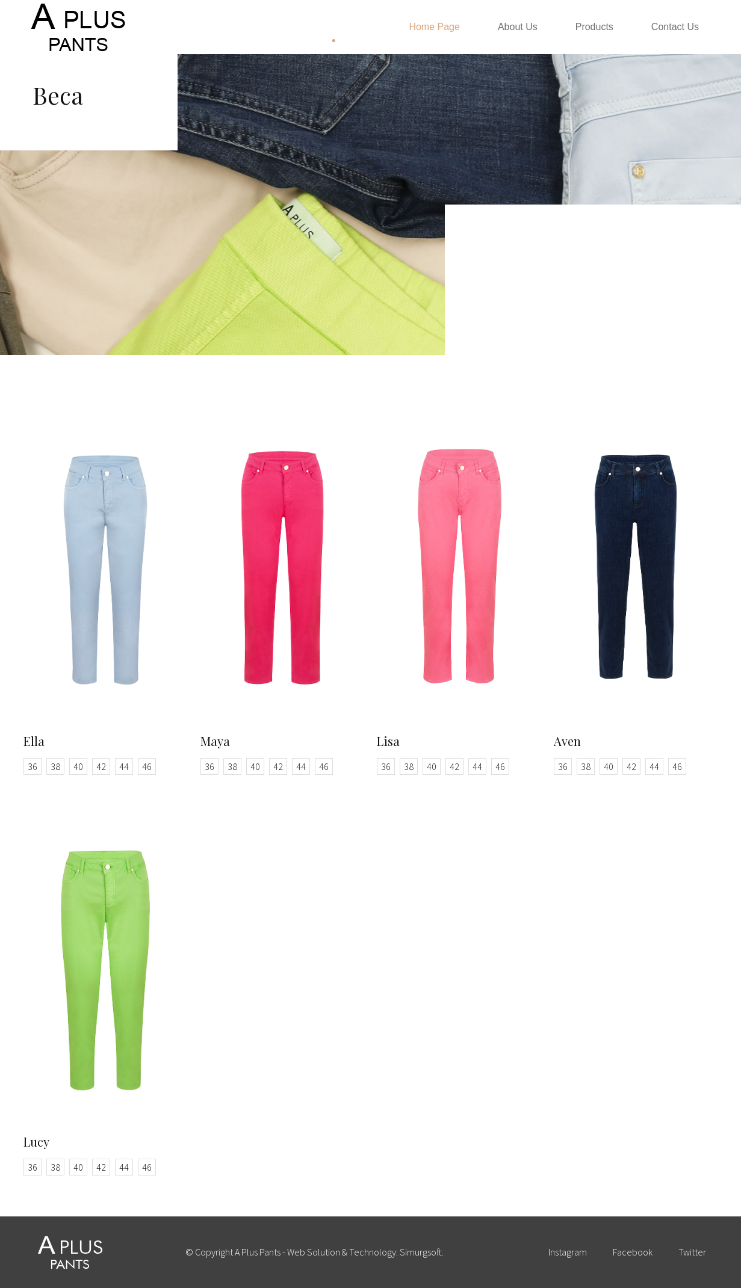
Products (594, 27)
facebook (633, 1252)
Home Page (434, 27)
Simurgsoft (421, 1252)
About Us (518, 27)
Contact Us (675, 27)
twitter (692, 1252)
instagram (567, 1252)
